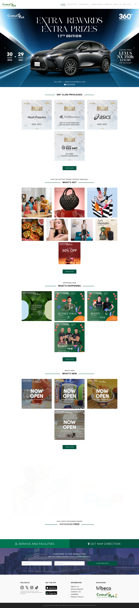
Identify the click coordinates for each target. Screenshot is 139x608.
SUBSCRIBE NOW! (102, 563)
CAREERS (74, 594)
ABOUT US (75, 586)
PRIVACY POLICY (77, 597)
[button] (73, 4)
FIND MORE (69, 168)
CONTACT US (76, 592)
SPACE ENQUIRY (77, 589)
